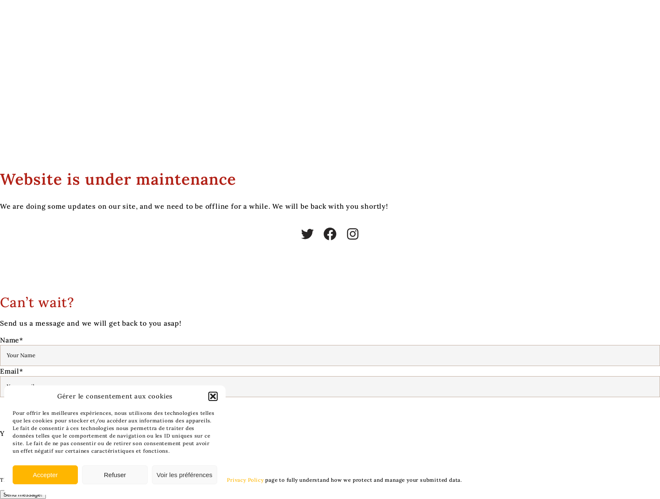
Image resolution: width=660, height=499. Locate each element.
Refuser (115, 474)
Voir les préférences (185, 474)
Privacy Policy (245, 480)
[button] (213, 396)
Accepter (45, 474)
